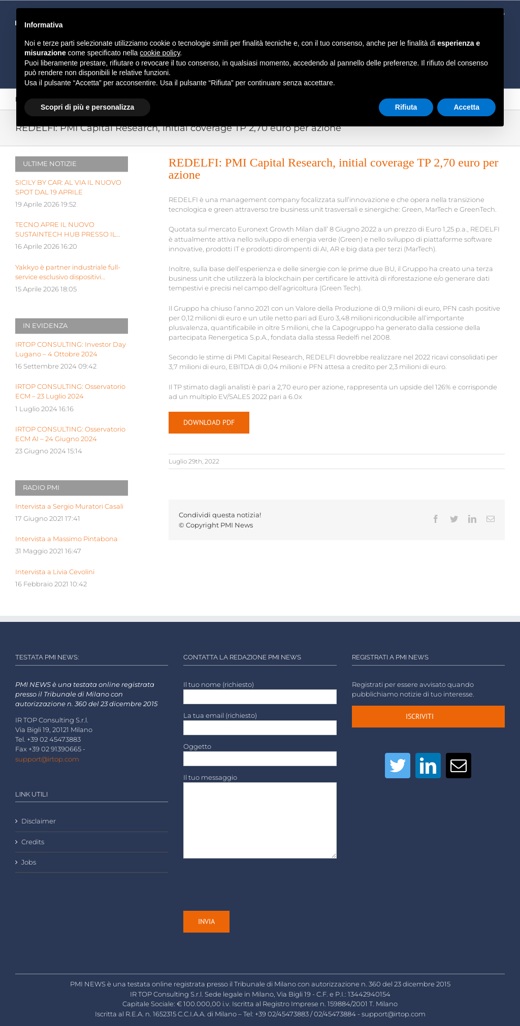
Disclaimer (38, 821)
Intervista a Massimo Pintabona (66, 539)
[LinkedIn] (428, 765)
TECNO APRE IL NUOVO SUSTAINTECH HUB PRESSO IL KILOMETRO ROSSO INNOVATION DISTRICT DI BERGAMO (71, 230)
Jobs (28, 862)
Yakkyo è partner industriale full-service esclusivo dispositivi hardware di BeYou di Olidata (67, 272)
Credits (32, 842)
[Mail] (458, 765)
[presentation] (260, 884)
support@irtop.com (47, 759)
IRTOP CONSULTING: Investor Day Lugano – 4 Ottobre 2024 (70, 349)
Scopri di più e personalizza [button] (87, 107)
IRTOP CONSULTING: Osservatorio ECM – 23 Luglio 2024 (70, 391)
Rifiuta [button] (406, 107)
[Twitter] (397, 765)
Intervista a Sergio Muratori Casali (69, 506)
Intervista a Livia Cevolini (54, 572)
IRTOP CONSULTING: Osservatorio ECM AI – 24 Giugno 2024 (70, 434)
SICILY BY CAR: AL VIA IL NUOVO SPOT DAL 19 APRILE (68, 187)
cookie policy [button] (160, 53)
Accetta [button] (466, 107)
